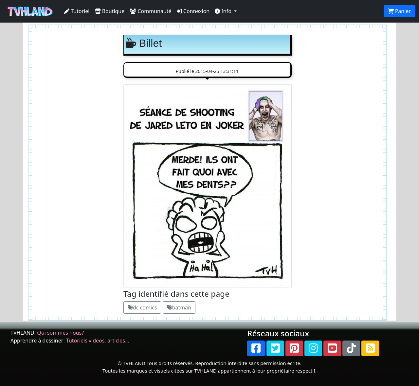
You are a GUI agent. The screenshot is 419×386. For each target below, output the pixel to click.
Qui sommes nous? (60, 332)
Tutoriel (77, 11)
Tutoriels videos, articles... (97, 340)
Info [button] (224, 11)
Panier (399, 11)
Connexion (193, 11)
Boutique (110, 11)
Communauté (150, 11)
